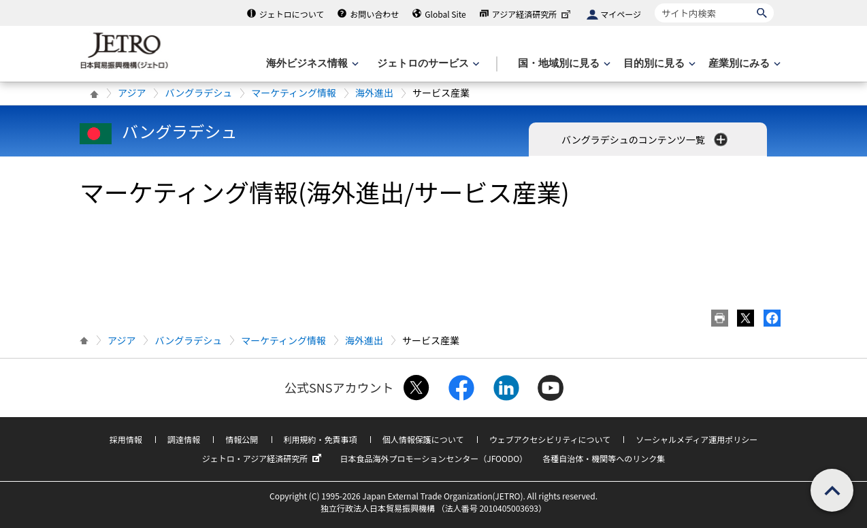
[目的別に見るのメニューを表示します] (658, 63)
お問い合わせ (374, 14)
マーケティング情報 (293, 92)
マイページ (620, 14)
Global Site (445, 14)
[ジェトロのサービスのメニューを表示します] (427, 63)
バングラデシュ (198, 92)
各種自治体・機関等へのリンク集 (603, 458)
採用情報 (126, 439)
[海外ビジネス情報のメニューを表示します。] (311, 63)
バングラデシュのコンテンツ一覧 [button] (645, 139)
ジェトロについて (292, 14)
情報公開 (241, 439)
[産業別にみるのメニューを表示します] (743, 63)
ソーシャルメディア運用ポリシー (696, 439)
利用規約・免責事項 (320, 439)
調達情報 (183, 439)
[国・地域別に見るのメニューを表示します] (563, 63)
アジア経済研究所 (533, 14)
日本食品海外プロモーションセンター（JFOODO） (433, 458)
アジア (132, 92)
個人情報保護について (423, 439)
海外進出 (374, 92)
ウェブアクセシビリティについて (549, 439)
